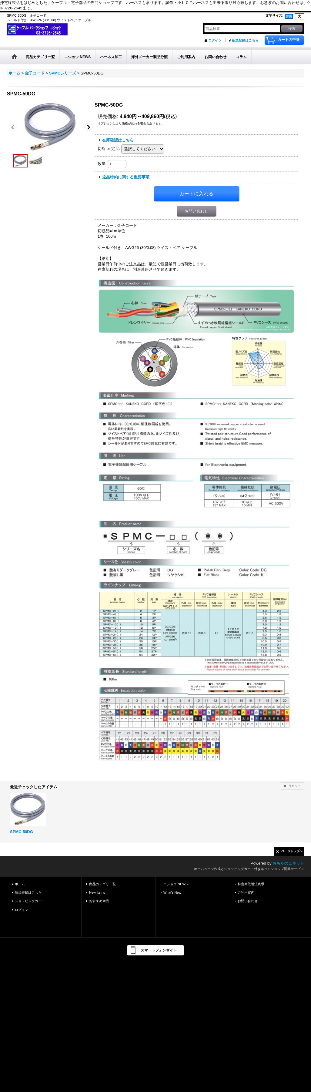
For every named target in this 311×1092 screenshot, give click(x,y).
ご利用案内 (246, 892)
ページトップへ (292, 851)
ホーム (20, 884)
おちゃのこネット (288, 863)
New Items (97, 892)
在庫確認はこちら (118, 140)
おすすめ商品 (99, 901)
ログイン (215, 40)
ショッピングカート (30, 901)
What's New (172, 892)
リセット (295, 785)
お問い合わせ (196, 211)
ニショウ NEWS (175, 884)
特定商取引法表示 (251, 884)
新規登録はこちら (245, 40)
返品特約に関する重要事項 (125, 177)
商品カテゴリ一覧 (102, 884)
